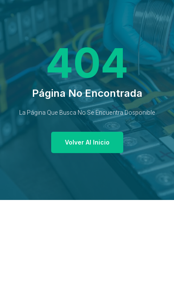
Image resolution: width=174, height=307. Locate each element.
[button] (87, 142)
